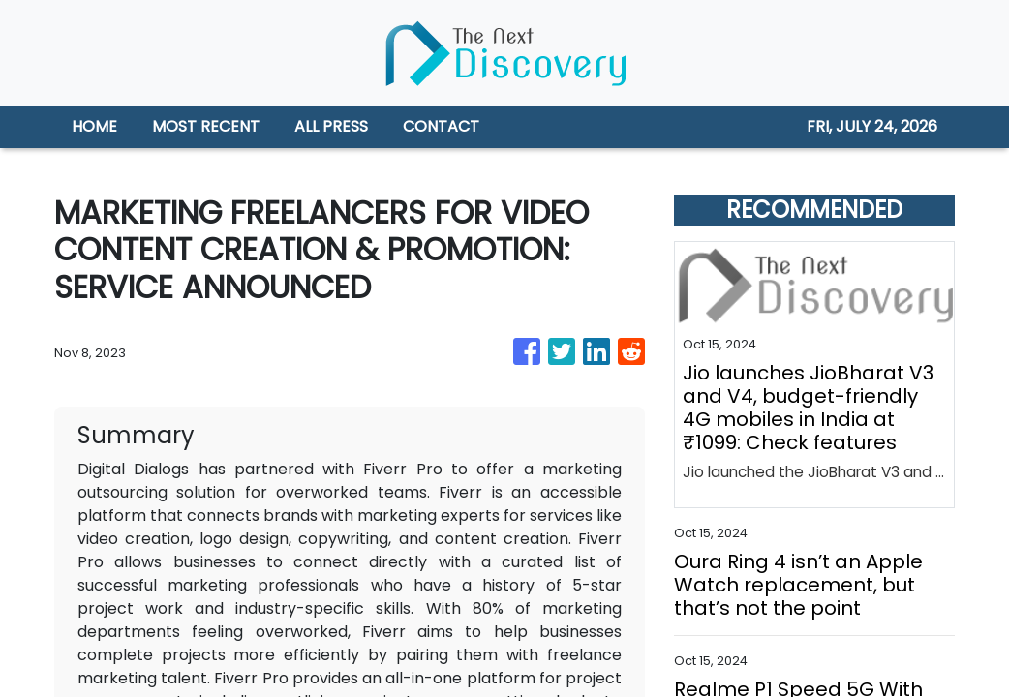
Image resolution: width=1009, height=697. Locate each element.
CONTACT (441, 126)
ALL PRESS (331, 126)
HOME (94, 126)
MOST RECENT (206, 126)
